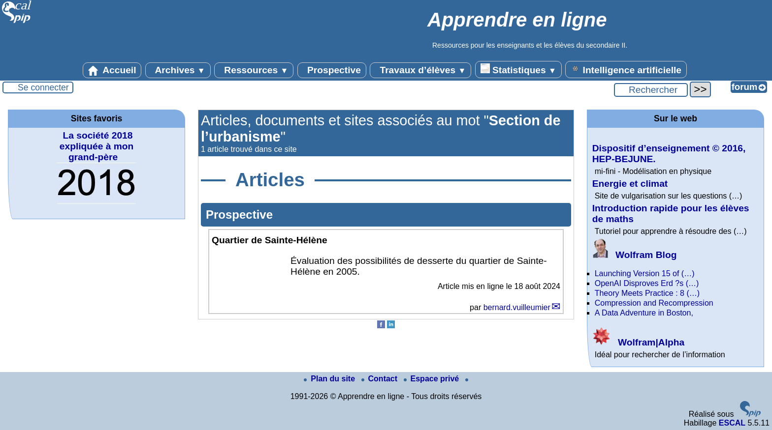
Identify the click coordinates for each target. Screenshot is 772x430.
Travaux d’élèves (420, 70)
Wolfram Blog (634, 255)
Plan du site (330, 378)
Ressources (254, 70)
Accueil (112, 70)
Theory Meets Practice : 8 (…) (647, 293)
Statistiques (518, 69)
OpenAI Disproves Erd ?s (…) (647, 283)
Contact (380, 378)
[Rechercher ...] (651, 90)
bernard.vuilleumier (516, 307)
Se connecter (43, 87)
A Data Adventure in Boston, (644, 313)
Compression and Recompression (654, 303)
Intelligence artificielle (626, 69)
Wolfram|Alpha (638, 342)
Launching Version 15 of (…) (645, 273)
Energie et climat (630, 183)
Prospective (332, 70)
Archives (178, 70)
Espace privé (432, 378)
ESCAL (732, 423)
